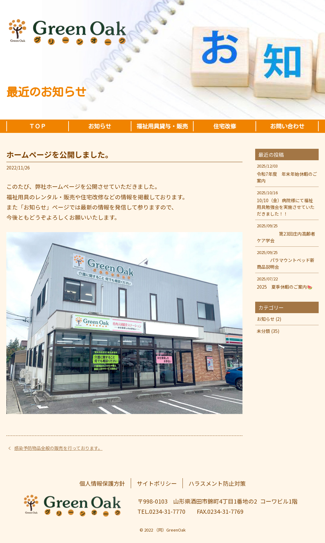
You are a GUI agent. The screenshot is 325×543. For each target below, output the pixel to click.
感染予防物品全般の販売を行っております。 (58, 448)
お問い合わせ (287, 126)
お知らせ (99, 126)
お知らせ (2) (269, 319)
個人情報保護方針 (102, 483)
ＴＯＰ (37, 126)
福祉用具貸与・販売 (162, 126)
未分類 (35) (268, 331)
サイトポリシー (157, 483)
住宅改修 (224, 126)
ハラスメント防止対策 (217, 483)
